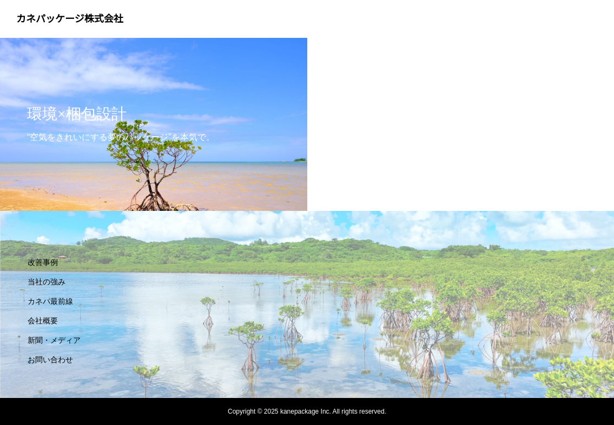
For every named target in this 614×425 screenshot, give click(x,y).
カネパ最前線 (50, 301)
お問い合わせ (50, 359)
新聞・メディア (54, 340)
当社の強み (46, 281)
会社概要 (43, 320)
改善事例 (43, 262)
